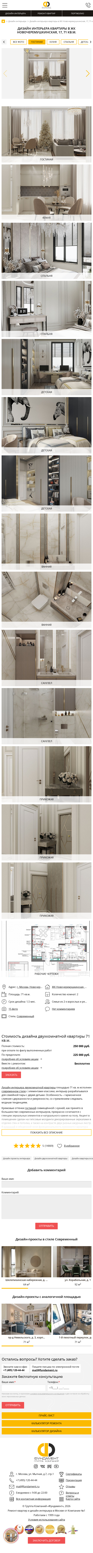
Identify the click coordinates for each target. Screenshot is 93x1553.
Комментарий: (10, 1192)
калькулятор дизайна (47, 1431)
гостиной (30, 1108)
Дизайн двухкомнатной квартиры (51, 1158)
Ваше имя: (8, 1179)
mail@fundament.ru (45, 1370)
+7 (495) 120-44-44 (13, 1370)
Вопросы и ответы (72, 1494)
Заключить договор (46, 1540)
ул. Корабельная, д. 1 (78, 1280)
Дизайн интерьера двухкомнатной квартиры (29, 1087)
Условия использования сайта (46, 1519)
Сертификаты (74, 1474)
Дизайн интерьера (15, 13)
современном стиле (14, 1091)
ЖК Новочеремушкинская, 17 (70, 987)
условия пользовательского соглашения (47, 1393)
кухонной (9, 1126)
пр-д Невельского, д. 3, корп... (26, 1337)
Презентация (74, 1480)
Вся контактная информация (33, 1499)
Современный (25, 1016)
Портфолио (77, 13)
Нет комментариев (63, 1009)
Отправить (46, 1226)
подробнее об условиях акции (20, 1059)
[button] (88, 73)
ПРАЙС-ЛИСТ (46, 1415)
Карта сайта (73, 1499)
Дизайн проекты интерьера (16, 1158)
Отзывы (70, 1486)
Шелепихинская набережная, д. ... (26, 1280)
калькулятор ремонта (47, 1423)
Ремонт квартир (46, 13)
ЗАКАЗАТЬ (11, 1075)
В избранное (72, 1145)
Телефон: (69, 1385)
